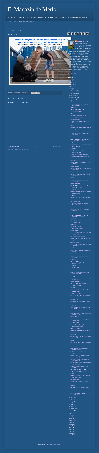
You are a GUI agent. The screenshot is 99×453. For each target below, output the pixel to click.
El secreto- (73, 259)
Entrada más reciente (13, 146)
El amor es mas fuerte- (76, 293)
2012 (70, 431)
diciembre (73, 91)
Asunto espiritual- (74, 242)
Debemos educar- (74, 328)
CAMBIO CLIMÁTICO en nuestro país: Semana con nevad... (80, 227)
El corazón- (73, 218)
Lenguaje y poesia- (75, 183)
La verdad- (73, 224)
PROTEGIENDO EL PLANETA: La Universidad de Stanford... (79, 216)
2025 (70, 80)
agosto (72, 100)
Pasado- (72, 340)
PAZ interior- (73, 346)
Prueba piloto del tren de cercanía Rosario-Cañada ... (79, 204)
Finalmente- (73, 107)
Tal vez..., (72, 113)
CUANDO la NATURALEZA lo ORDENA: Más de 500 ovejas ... (80, 337)
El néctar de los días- (75, 391)
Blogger (59, 444)
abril (72, 404)
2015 (70, 425)
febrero (73, 408)
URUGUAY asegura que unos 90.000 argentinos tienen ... (79, 388)
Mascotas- (73, 385)
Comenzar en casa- (75, 201)
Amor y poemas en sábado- (77, 276)
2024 (70, 82)
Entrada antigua (57, 146)
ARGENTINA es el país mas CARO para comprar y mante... (80, 233)
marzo (72, 406)
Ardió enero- (73, 265)
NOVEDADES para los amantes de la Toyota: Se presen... (79, 186)
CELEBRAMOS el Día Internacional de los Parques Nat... (80, 221)
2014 (70, 427)
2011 (70, 434)
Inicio (36, 146)
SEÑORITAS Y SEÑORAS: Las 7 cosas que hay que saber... (80, 110)
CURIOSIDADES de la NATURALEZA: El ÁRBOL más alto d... (80, 145)
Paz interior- (73, 254)
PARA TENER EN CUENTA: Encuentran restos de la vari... (80, 104)
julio (72, 397)
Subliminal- (73, 189)
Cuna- (72, 125)
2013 (70, 429)
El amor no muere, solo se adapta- (79, 154)
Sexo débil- (73, 148)
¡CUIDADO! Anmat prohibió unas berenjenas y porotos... (78, 116)
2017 (70, 420)
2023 (70, 84)
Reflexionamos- (74, 299)
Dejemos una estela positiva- (77, 236)
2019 (70, 416)
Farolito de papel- (74, 166)
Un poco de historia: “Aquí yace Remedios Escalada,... (78, 325)
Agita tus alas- (74, 131)
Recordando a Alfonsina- (76, 137)
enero (72, 411)
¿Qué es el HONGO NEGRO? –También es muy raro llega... (80, 284)
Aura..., (72, 142)
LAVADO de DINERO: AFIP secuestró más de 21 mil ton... (80, 296)
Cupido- (72, 101)
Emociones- (73, 248)
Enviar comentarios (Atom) (21, 149)
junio (72, 399)
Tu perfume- (73, 207)
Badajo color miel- (75, 119)
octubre (73, 95)
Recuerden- (73, 334)
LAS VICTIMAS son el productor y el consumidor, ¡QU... (79, 356)
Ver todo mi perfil (72, 73)
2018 (70, 418)
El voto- (72, 213)
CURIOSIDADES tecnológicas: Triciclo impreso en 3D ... (80, 175)
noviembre (73, 93)
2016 (70, 422)
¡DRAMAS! (73, 305)
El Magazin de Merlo (32, 9)
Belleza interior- (74, 316)
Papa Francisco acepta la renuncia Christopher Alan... (79, 151)
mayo (72, 402)
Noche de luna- (74, 160)
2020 (70, 413)
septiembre (74, 97)
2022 (70, 86)
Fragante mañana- (75, 172)
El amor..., (73, 373)
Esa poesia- (73, 287)
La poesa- (72, 177)
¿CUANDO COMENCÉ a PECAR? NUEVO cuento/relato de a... (79, 370)
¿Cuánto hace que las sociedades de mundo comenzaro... (79, 273)
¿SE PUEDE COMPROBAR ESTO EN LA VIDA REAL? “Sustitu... (80, 140)
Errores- (72, 195)
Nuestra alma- (74, 230)
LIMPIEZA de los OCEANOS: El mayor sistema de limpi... (80, 376)
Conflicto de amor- (75, 311)
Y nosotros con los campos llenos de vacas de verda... (79, 157)
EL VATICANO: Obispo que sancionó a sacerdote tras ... (80, 256)
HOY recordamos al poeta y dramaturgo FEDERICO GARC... (80, 313)
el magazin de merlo (82, 41)
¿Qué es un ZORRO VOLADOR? (78, 267)
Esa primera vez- (74, 270)
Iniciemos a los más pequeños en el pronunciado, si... (79, 359)
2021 (70, 89)
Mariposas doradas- (75, 281)
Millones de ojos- (74, 379)
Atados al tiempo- (74, 322)
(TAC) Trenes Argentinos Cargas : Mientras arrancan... (79, 349)
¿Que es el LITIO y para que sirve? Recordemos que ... (79, 262)
